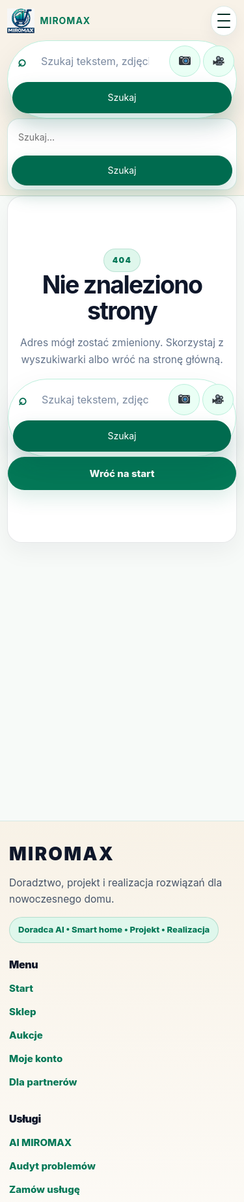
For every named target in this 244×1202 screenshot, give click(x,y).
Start (21, 988)
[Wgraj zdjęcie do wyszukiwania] (184, 61)
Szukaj (122, 97)
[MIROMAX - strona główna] (105, 20)
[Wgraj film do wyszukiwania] (218, 61)
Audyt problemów (52, 1166)
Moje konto (35, 1058)
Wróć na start (122, 473)
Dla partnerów (43, 1082)
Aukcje (26, 1035)
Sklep (22, 1011)
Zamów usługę (44, 1189)
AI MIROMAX (40, 1142)
